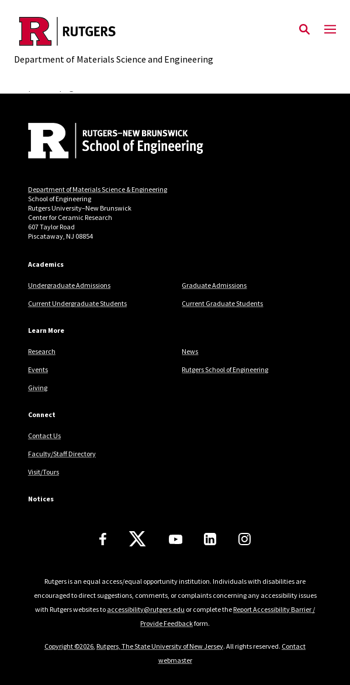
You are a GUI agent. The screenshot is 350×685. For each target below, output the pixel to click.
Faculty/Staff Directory (62, 453)
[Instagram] (244, 539)
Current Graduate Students (222, 303)
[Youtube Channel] (175, 539)
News (190, 351)
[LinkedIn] (210, 539)
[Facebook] (102, 539)
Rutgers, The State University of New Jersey (159, 646)
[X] (137, 539)
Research (42, 351)
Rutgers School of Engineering (225, 369)
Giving (37, 387)
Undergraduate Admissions (69, 285)
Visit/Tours (43, 471)
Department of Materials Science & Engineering (97, 189)
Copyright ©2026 (68, 646)
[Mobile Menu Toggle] (330, 30)
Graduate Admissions (214, 285)
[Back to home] (107, 142)
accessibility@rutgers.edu (146, 609)
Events (38, 369)
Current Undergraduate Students (77, 303)
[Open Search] (304, 30)
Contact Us (44, 435)
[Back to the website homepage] (113, 31)
